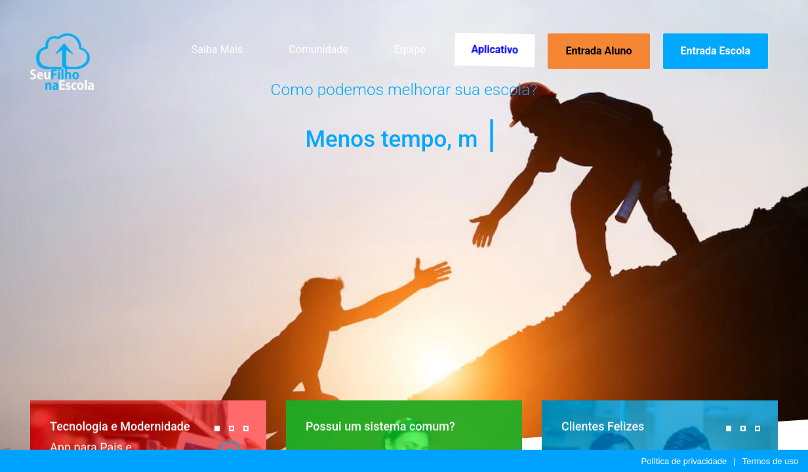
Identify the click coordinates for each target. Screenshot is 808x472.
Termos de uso (770, 461)
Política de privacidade (684, 461)
